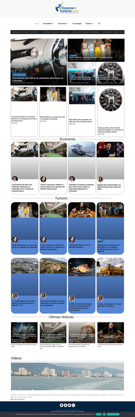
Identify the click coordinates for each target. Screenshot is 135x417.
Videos (16, 358)
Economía (64, 23)
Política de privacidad (113, 414)
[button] (13, 376)
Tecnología (77, 23)
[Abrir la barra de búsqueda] (99, 23)
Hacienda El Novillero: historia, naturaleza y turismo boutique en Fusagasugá (52, 303)
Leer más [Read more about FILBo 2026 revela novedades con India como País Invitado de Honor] (72, 124)
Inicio (37, 23)
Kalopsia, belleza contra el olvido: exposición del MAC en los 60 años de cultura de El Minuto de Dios (110, 130)
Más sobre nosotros (17, 399)
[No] (133, 414)
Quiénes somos (63, 409)
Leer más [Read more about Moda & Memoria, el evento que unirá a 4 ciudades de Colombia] (43, 121)
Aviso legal (71, 409)
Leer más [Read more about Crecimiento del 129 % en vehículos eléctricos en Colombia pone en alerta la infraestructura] (14, 123)
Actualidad (49, 23)
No (104, 414)
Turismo (90, 23)
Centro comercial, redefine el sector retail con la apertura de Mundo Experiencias (52, 187)
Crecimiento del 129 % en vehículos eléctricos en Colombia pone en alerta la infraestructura (23, 119)
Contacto (77, 409)
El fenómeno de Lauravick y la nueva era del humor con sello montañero (82, 336)
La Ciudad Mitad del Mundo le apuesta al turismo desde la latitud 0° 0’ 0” (24, 303)
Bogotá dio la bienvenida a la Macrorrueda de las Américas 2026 (109, 187)
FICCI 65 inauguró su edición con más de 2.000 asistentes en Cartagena (24, 336)
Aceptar (99, 414)
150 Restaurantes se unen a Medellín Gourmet (111, 337)
